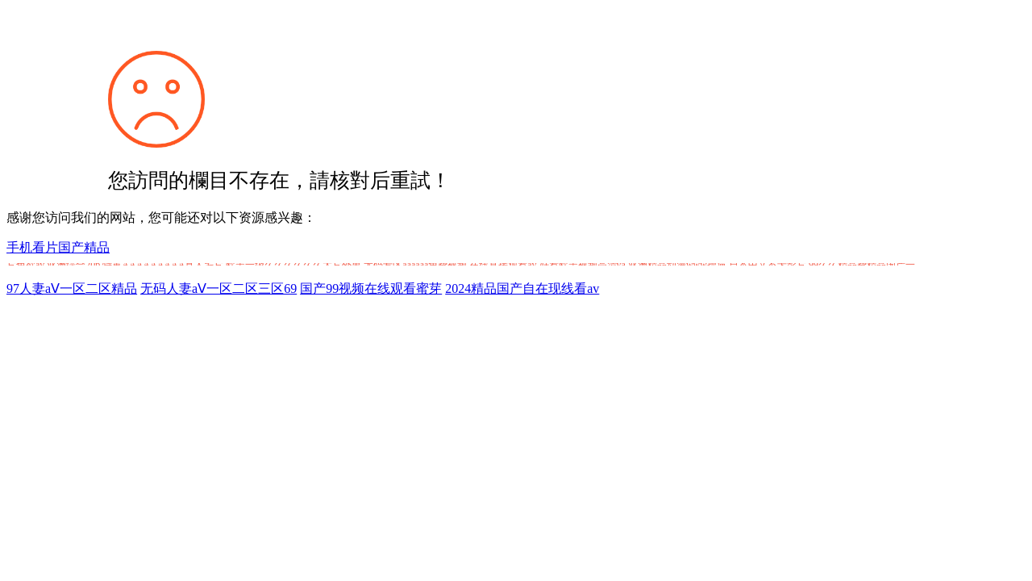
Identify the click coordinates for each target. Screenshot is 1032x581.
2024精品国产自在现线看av (522, 288)
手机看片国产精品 (58, 247)
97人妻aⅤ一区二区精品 (71, 288)
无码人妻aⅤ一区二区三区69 (218, 288)
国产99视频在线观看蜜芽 (371, 288)
